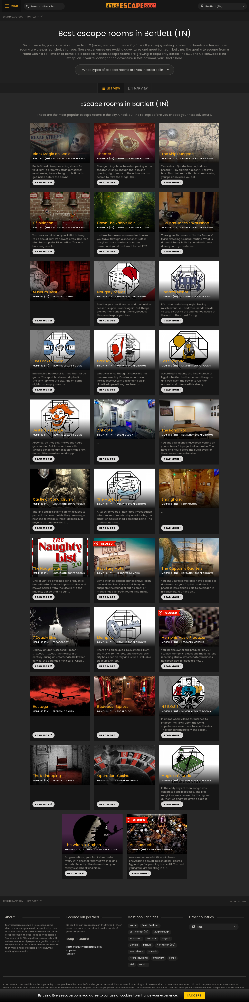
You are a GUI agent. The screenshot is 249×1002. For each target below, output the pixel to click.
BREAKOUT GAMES (63, 296)
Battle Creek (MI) (139, 931)
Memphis (105, 638)
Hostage (40, 707)
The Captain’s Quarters (182, 568)
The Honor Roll (174, 430)
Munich (143, 964)
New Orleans (136, 951)
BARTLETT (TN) (41, 158)
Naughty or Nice (111, 292)
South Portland (150, 925)
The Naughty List (47, 568)
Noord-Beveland (139, 957)
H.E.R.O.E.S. (170, 707)
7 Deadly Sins (44, 638)
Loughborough (161, 931)
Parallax (104, 361)
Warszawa (135, 938)
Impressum (72, 950)
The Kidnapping (47, 776)
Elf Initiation (43, 223)
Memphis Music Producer (183, 638)
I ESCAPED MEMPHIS (128, 573)
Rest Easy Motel (110, 568)
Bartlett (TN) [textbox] (214, 6)
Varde (133, 925)
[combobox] (222, 6)
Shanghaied (172, 499)
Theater (104, 154)
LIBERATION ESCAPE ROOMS (197, 434)
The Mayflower (110, 499)
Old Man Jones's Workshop (185, 223)
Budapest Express (112, 707)
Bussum (147, 944)
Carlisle (134, 944)
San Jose (151, 938)
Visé (132, 964)
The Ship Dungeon (178, 154)
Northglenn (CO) (166, 944)
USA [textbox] (200, 927)
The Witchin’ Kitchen (83, 845)
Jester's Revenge (48, 430)
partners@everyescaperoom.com (84, 946)
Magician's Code (176, 776)
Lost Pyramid (173, 361)
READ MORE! (43, 182)
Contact (71, 953)
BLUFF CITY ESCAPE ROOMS (69, 158)
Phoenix (153, 951)
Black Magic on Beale (51, 154)
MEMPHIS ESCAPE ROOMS (131, 296)
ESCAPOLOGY (125, 434)
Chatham (158, 957)
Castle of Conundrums (53, 499)
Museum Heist (45, 292)
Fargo (172, 957)
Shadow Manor (175, 292)
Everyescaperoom (13, 16)
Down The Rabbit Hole (116, 223)
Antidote (105, 430)
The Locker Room (48, 361)
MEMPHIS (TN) (41, 296)
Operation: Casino (113, 776)
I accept (194, 995)
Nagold (166, 938)
